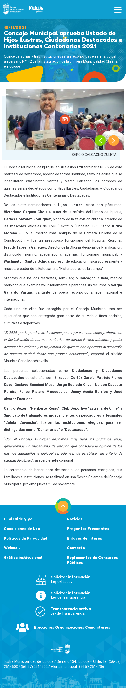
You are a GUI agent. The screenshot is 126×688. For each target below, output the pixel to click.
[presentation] (100, 140)
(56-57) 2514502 (34, 667)
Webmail (12, 548)
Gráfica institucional (23, 557)
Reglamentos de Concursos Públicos (92, 560)
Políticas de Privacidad (25, 538)
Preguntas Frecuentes (88, 528)
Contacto (76, 548)
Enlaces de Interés (84, 538)
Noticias (74, 519)
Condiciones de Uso (22, 528)
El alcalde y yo (18, 519)
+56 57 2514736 (91, 667)
